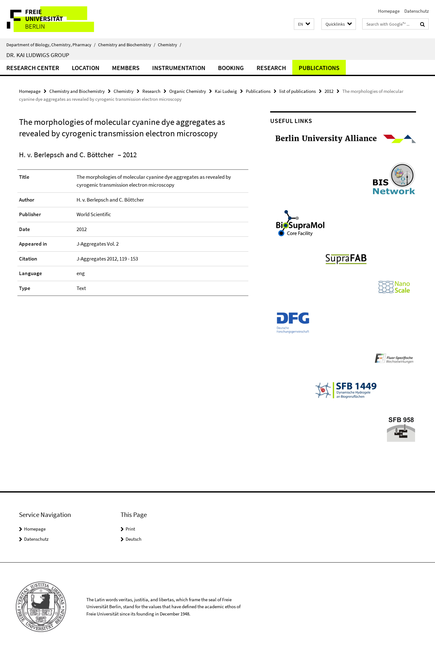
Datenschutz (416, 11)
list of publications (297, 91)
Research (271, 68)
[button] (304, 24)
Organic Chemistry (187, 91)
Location (85, 68)
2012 (329, 91)
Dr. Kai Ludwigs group (37, 55)
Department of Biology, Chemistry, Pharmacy (51, 44)
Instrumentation (178, 68)
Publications (319, 68)
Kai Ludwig (226, 91)
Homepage (389, 11)
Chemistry (169, 44)
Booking (231, 68)
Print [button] (130, 529)
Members (126, 68)
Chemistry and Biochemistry (126, 44)
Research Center (32, 68)
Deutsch (133, 539)
